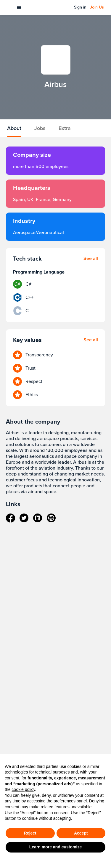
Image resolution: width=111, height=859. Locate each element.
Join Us (97, 7)
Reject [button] (30, 833)
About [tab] (14, 128)
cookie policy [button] (23, 789)
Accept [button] (81, 833)
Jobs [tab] (40, 128)
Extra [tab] (65, 128)
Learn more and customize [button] (55, 847)
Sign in (80, 7)
